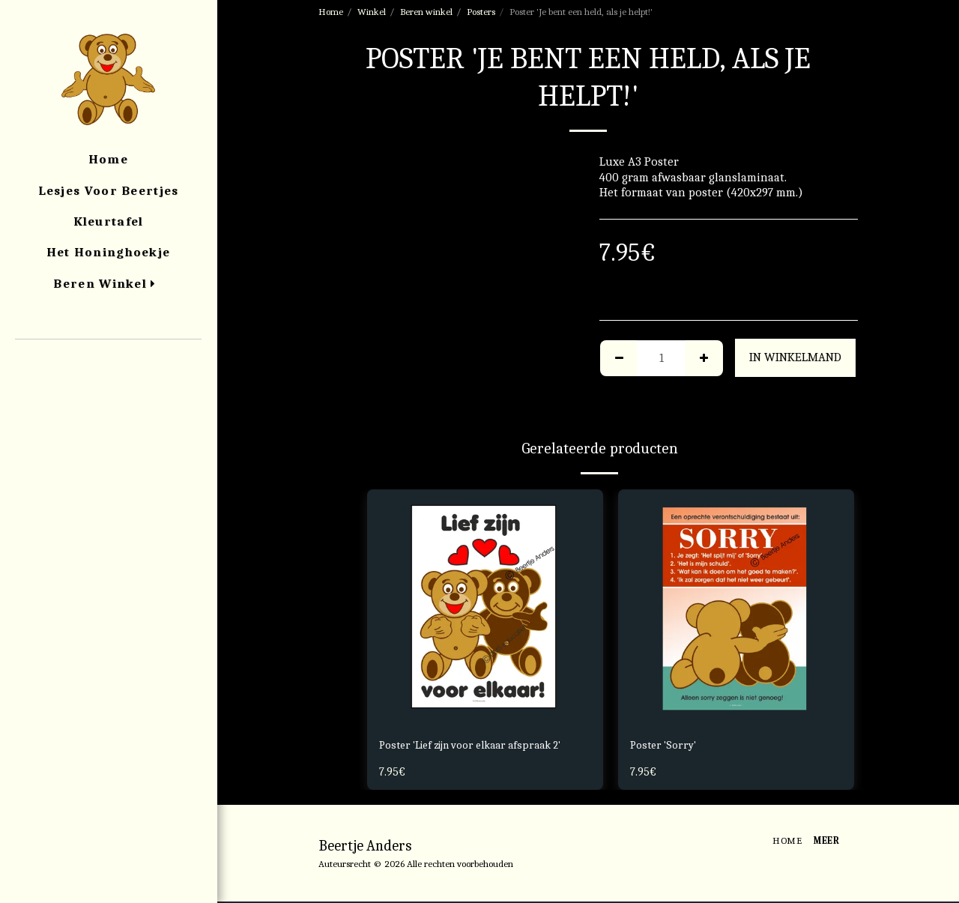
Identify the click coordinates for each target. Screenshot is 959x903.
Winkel (371, 11)
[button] (108, 360)
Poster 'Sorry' (666, 746)
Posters (481, 11)
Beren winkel (426, 11)
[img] (485, 607)
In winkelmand (795, 357)
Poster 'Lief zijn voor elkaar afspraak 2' (483, 746)
